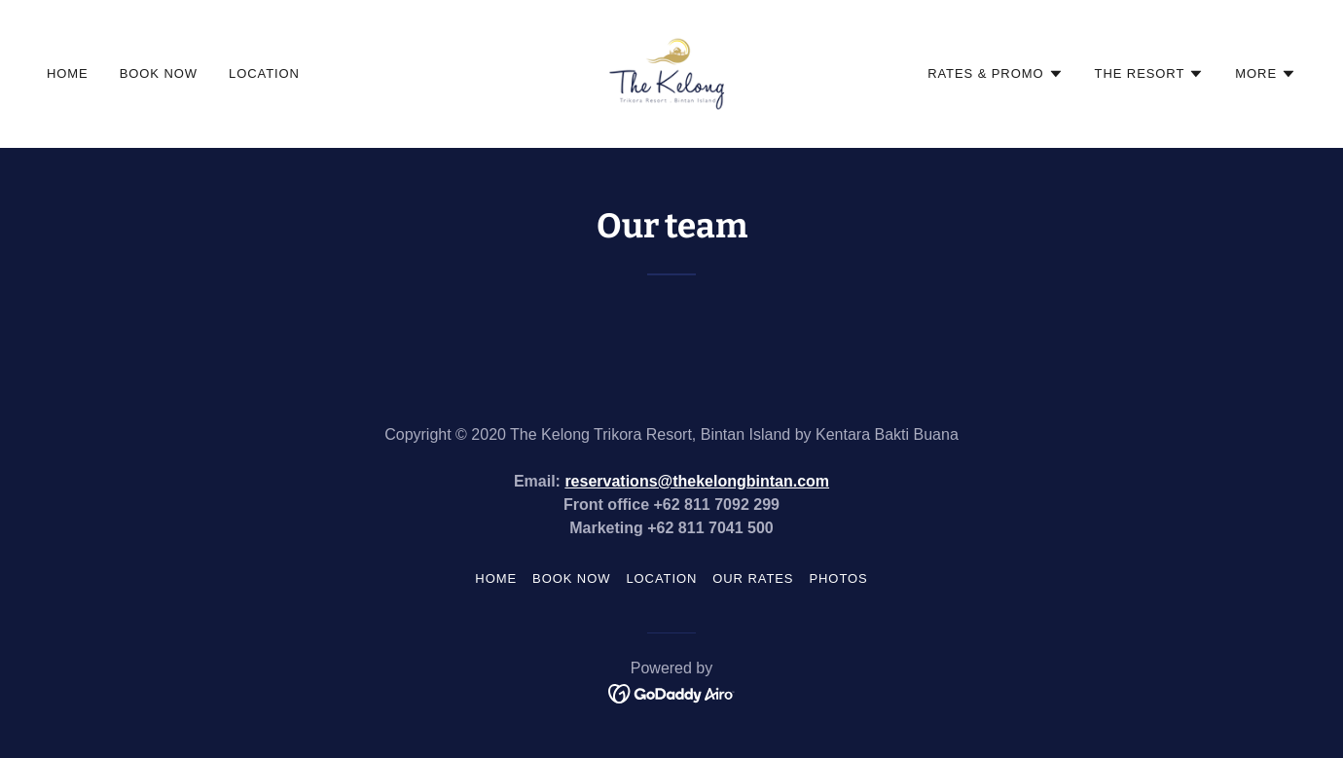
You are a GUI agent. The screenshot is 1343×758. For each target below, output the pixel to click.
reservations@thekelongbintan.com (696, 481)
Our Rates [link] (752, 578)
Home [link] (68, 73)
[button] (995, 74)
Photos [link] (838, 578)
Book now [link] (159, 73)
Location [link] (264, 73)
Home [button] (496, 578)
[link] (672, 73)
